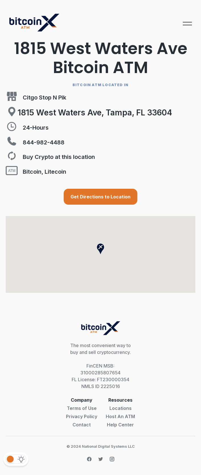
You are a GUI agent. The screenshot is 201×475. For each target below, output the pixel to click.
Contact (81, 425)
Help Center (120, 425)
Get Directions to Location (100, 197)
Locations (120, 408)
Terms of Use (82, 408)
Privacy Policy (81, 416)
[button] (100, 248)
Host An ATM (120, 416)
